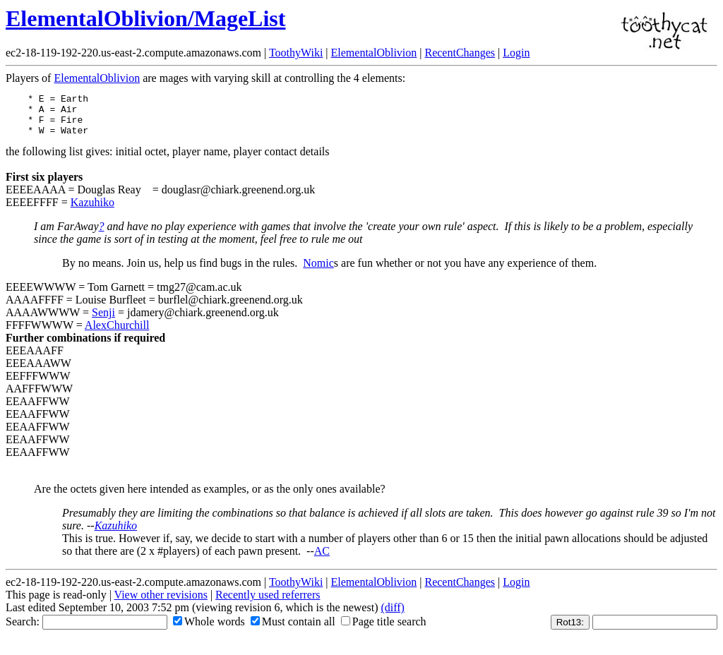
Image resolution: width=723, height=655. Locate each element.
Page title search (383, 630)
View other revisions (161, 603)
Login (516, 53)
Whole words (209, 630)
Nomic (318, 271)
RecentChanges (459, 53)
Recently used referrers (267, 603)
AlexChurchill (117, 333)
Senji (103, 321)
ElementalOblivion (374, 53)
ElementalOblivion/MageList (145, 18)
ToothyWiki (296, 53)
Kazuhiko (92, 211)
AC (322, 559)
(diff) (392, 616)
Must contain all (293, 630)
